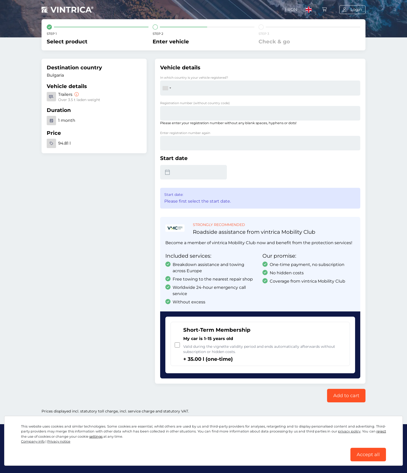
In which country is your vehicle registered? (194, 77)
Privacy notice (58, 441)
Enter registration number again (185, 133)
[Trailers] (76, 94)
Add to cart (346, 395)
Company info (33, 441)
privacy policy (349, 431)
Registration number (195, 103)
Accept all (368, 454)
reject (381, 431)
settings (96, 436)
